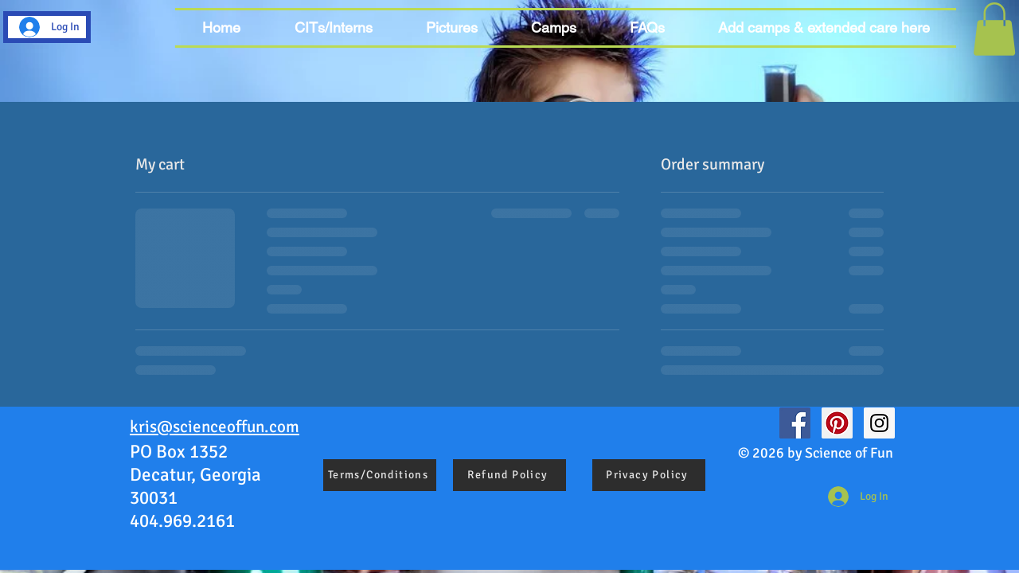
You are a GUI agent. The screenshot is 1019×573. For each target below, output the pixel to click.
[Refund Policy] (509, 475)
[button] (553, 27)
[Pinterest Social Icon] (837, 423)
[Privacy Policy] (648, 475)
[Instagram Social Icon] (879, 423)
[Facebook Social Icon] (794, 423)
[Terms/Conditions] (379, 475)
